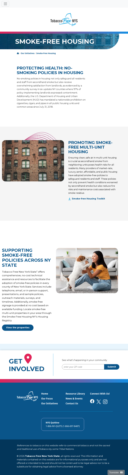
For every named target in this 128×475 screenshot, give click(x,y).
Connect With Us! (100, 393)
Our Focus (47, 398)
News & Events (74, 398)
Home (44, 393)
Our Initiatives (49, 403)
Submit (112, 367)
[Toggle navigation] (5, 4)
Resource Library (75, 393)
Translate (116, 472)
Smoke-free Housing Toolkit (88, 198)
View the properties (17, 327)
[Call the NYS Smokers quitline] (62, 424)
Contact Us (72, 403)
